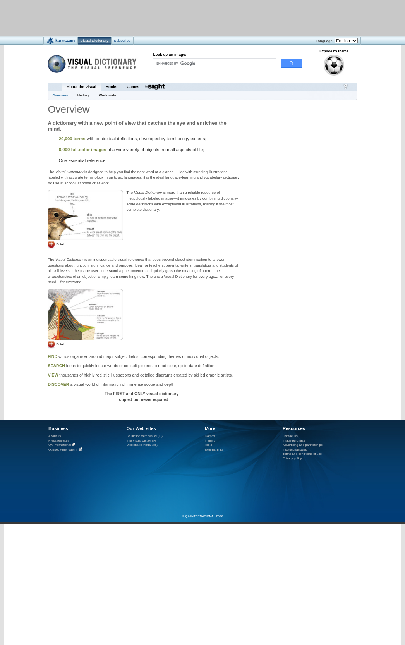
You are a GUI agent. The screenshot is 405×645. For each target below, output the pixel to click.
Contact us (290, 436)
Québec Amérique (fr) (63, 449)
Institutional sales (295, 449)
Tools (208, 445)
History (83, 95)
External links (214, 449)
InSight (210, 440)
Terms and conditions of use (302, 454)
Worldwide (107, 95)
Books (111, 86)
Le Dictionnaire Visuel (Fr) (144, 436)
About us (54, 436)
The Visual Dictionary (141, 440)
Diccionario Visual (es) (142, 445)
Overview (60, 95)
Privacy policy (292, 458)
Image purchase (294, 440)
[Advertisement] (310, 142)
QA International (59, 445)
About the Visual (81, 86)
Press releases (58, 440)
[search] (214, 63)
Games (133, 86)
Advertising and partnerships (303, 445)
